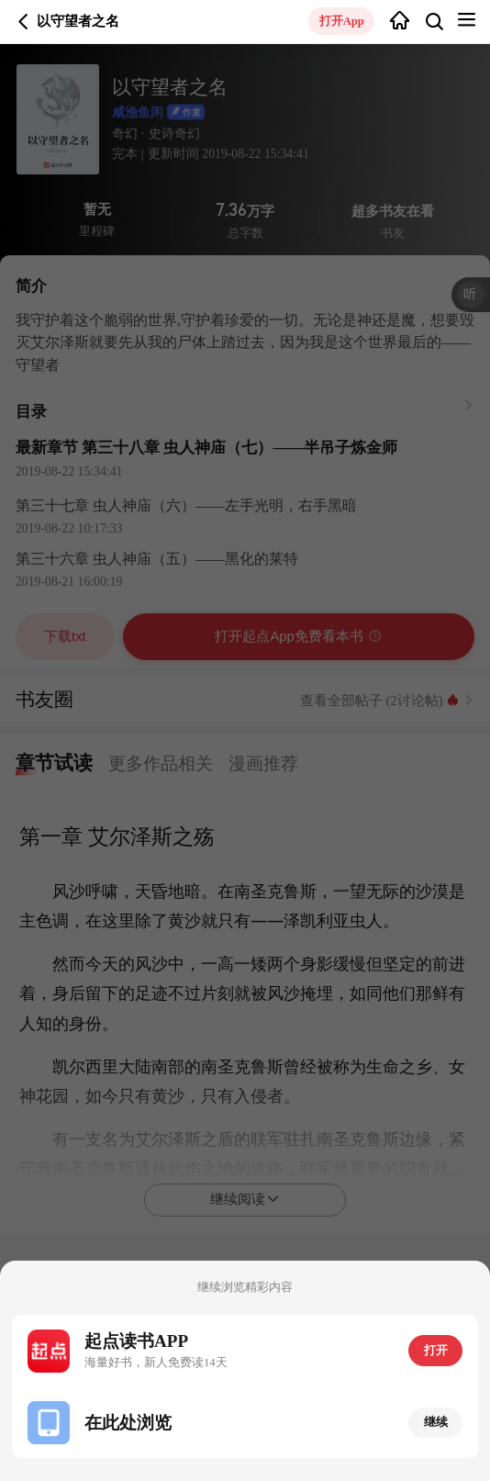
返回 (23, 21)
